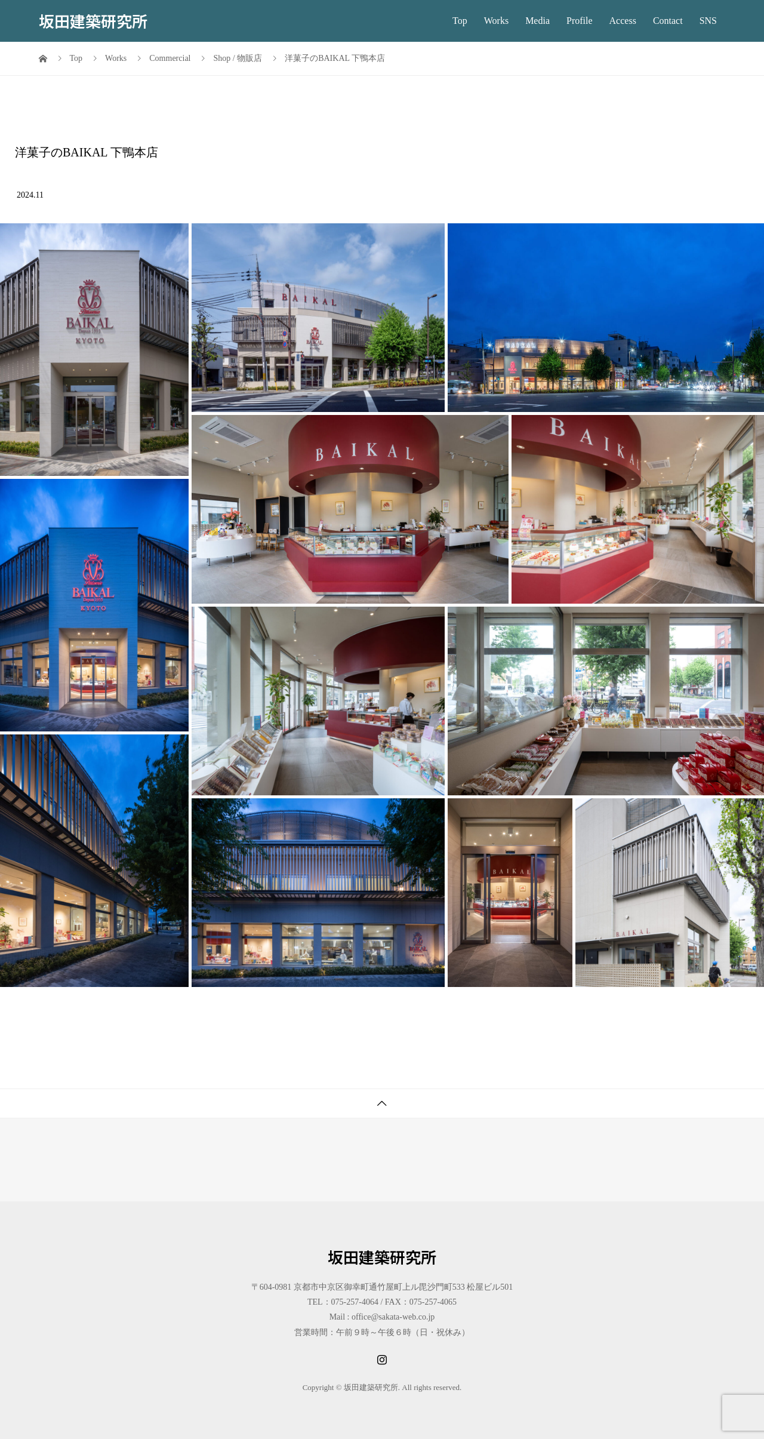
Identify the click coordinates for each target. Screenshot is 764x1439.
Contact (668, 21)
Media (537, 21)
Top (459, 21)
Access (622, 21)
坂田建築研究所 (93, 21)
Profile (579, 21)
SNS (708, 21)
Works (496, 21)
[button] (94, 349)
